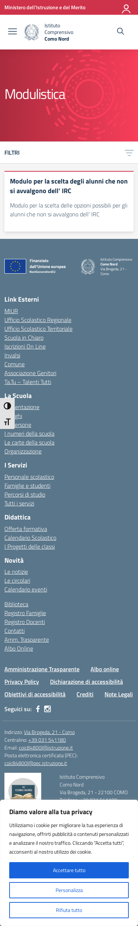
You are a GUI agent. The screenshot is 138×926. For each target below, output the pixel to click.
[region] (69, 863)
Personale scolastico (29, 476)
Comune (14, 364)
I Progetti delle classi (29, 546)
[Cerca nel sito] (120, 32)
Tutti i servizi (19, 503)
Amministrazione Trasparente (41, 669)
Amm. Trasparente (26, 639)
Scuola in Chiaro (23, 337)
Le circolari (17, 580)
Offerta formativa (25, 528)
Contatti (14, 630)
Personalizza (69, 890)
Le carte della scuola (29, 442)
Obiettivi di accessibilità (35, 694)
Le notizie (16, 571)
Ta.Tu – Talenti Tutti (27, 381)
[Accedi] (127, 7)
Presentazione (21, 406)
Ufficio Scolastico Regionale (37, 319)
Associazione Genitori (30, 372)
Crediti (85, 694)
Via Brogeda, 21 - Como (49, 732)
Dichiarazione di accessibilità (86, 681)
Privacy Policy (21, 681)
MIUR (11, 310)
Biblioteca (16, 604)
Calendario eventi (25, 589)
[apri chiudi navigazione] (12, 32)
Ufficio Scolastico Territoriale (38, 328)
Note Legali (119, 694)
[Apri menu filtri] (129, 152)
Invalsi (12, 355)
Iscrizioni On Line (25, 346)
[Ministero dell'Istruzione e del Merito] (44, 7)
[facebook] (38, 709)
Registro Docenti (24, 621)
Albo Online (18, 648)
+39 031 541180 (47, 740)
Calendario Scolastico (30, 537)
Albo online (105, 669)
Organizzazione (23, 451)
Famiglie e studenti (27, 485)
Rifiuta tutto (69, 910)
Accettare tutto (69, 870)
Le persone (17, 424)
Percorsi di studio (24, 494)
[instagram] (47, 709)
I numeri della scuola (29, 433)
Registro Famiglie (25, 612)
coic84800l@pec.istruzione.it (35, 763)
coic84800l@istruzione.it (46, 747)
